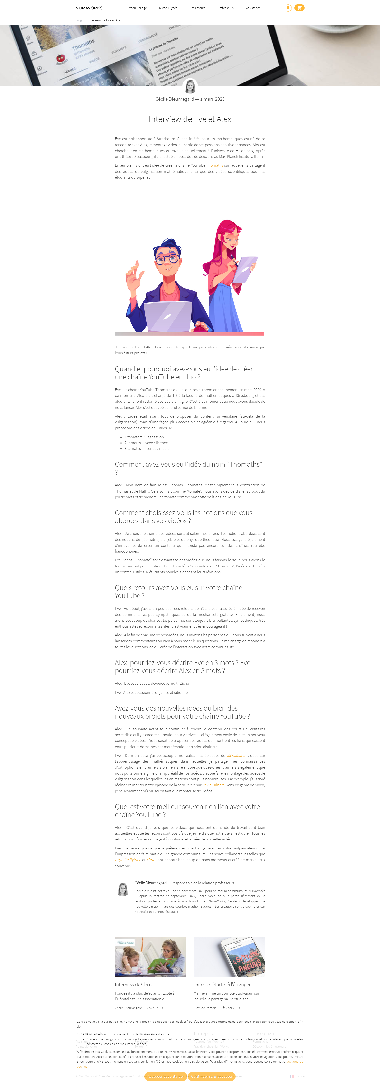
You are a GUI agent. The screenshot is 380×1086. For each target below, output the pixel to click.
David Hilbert (213, 784)
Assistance (253, 8)
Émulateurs (197, 8)
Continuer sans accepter (211, 1076)
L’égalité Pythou (128, 859)
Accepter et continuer (166, 1076)
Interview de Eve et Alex (104, 20)
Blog (79, 20)
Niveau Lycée (168, 8)
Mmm (151, 859)
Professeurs (226, 8)
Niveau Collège (136, 8)
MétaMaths (236, 755)
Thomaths (214, 165)
